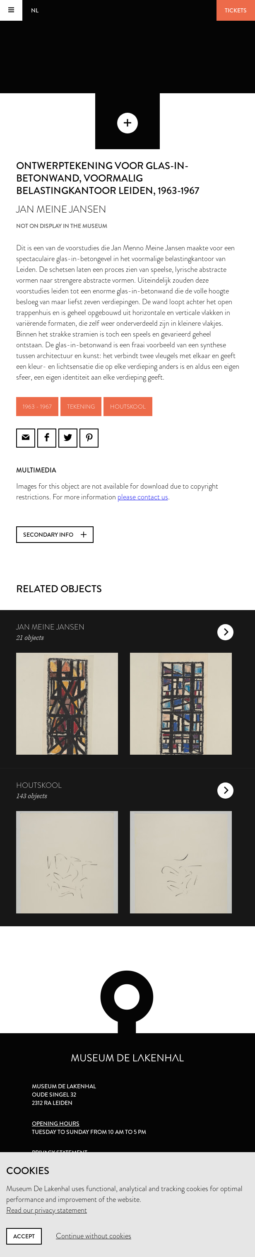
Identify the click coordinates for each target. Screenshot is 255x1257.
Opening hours (55, 1123)
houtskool (128, 406)
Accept (24, 1236)
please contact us (143, 497)
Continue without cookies (93, 1235)
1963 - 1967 (37, 406)
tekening (81, 406)
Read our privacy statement (46, 1210)
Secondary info (55, 534)
